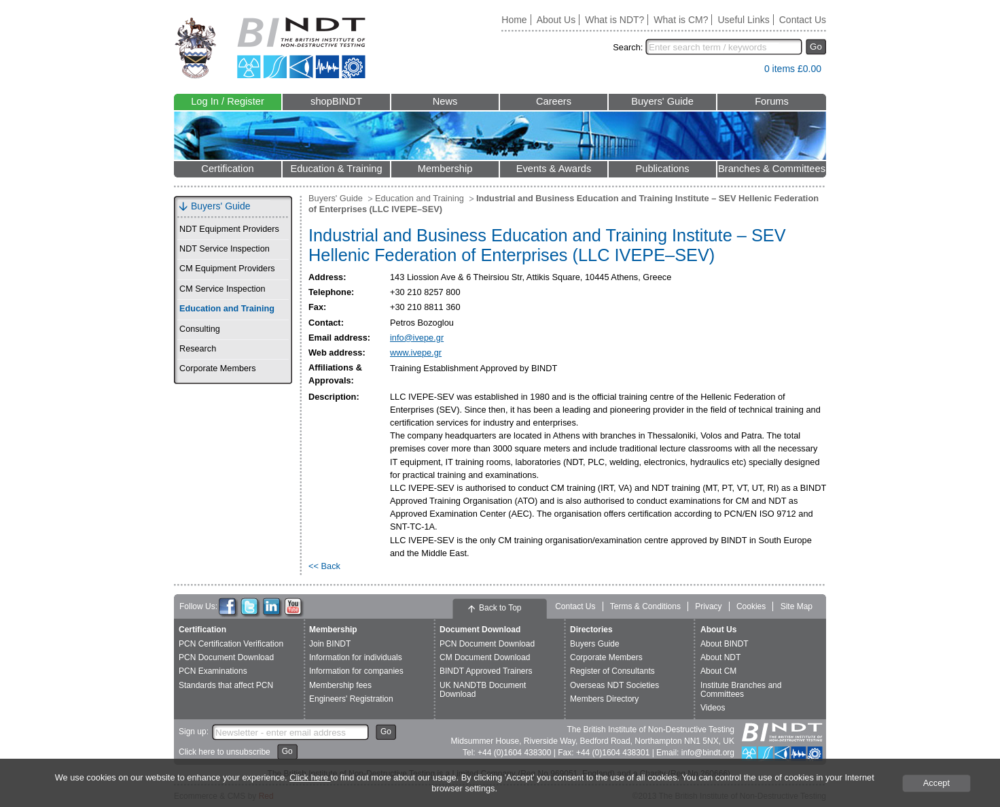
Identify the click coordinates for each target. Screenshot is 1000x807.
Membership (445, 168)
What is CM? (681, 19)
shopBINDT (336, 101)
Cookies (751, 606)
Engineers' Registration (351, 699)
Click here (309, 777)
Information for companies (356, 671)
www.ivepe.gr (416, 352)
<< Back (324, 566)
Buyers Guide (595, 644)
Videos (712, 707)
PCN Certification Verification (231, 644)
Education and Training (226, 308)
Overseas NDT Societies (614, 685)
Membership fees (340, 685)
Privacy (708, 606)
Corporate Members (217, 368)
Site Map (796, 606)
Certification (227, 168)
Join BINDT (330, 644)
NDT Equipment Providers (229, 229)
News (445, 101)
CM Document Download (485, 657)
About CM (718, 671)
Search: (628, 47)
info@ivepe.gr (417, 337)
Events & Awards (554, 168)
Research (197, 349)
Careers (553, 101)
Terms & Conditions (645, 606)
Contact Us (802, 19)
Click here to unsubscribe (224, 752)
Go (816, 46)
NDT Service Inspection (224, 249)
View (747, 72)
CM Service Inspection (222, 289)
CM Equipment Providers (227, 268)
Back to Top (500, 608)
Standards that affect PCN (226, 685)
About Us (556, 19)
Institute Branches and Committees (740, 690)
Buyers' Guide (662, 101)
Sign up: (194, 731)
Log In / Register (227, 101)
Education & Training (336, 168)
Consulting (199, 329)
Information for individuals (355, 657)
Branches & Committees (771, 168)
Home (513, 19)
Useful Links (743, 19)
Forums (772, 101)
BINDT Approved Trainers (486, 671)
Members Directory (604, 699)
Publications (662, 168)
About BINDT (724, 644)
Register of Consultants (612, 671)
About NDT (720, 657)
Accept (936, 783)
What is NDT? (614, 19)
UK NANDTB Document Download (483, 690)
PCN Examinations (213, 671)
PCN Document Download (226, 657)
